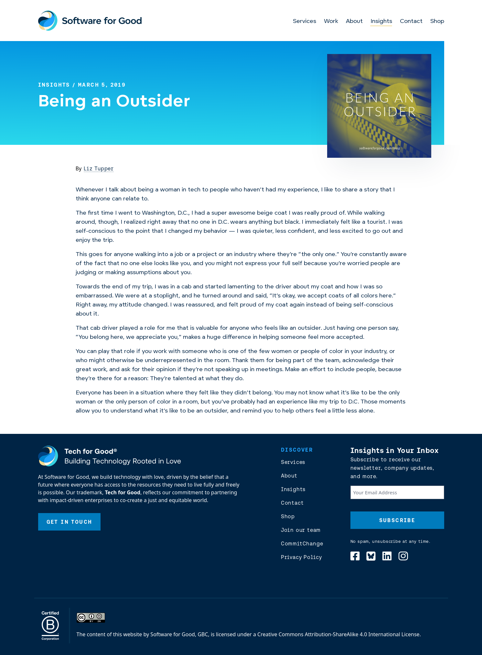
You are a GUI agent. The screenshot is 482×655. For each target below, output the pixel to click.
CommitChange (302, 543)
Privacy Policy (301, 557)
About (354, 21)
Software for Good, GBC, (179, 634)
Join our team (301, 530)
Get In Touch (69, 522)
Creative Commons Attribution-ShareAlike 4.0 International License (338, 634)
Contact (411, 21)
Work (331, 21)
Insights (381, 21)
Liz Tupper (99, 168)
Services (304, 21)
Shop (437, 21)
